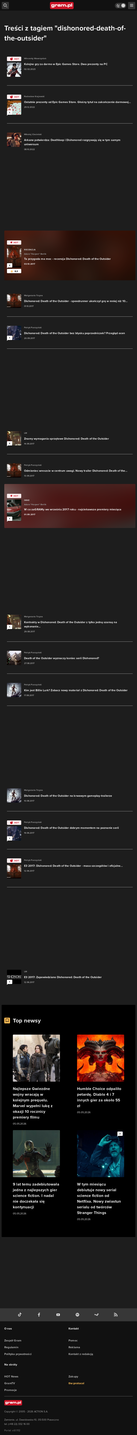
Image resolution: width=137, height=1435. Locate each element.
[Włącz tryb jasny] (120, 5)
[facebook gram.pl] (40, 1315)
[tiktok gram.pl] (20, 1315)
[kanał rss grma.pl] (116, 1315)
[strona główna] (62, 5)
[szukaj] (5, 5)
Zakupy (73, 1376)
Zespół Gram (12, 1340)
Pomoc (73, 1340)
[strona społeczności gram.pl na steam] (97, 1315)
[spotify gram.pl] (78, 1315)
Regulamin (11, 1347)
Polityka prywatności (18, 1354)
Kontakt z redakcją (80, 1354)
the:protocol (76, 1383)
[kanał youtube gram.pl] (59, 1315)
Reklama (74, 1347)
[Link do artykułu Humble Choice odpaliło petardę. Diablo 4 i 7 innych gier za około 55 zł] (100, 1074)
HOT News (11, 1376)
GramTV (9, 1383)
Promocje (10, 1390)
